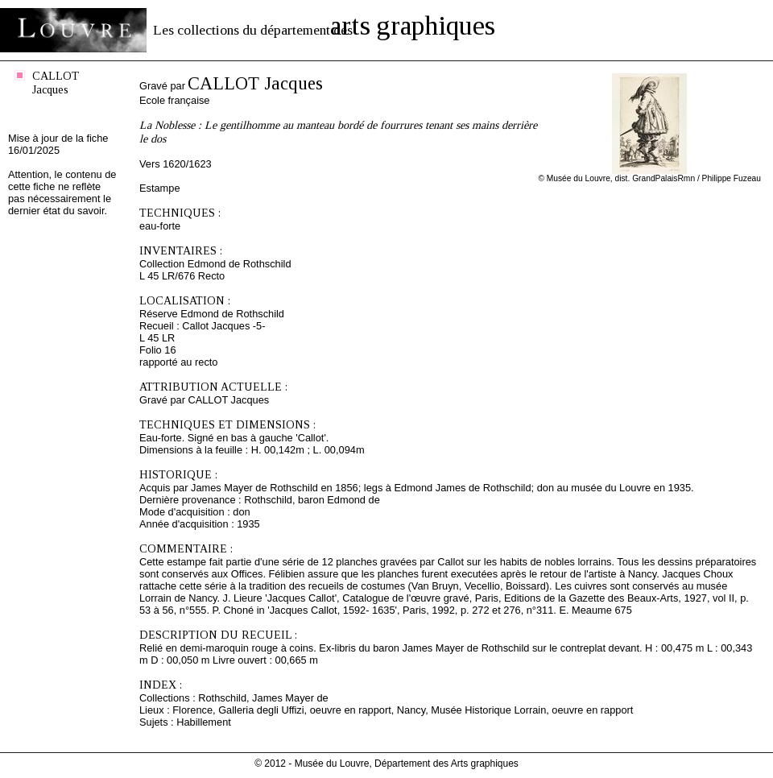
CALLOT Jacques (55, 82)
